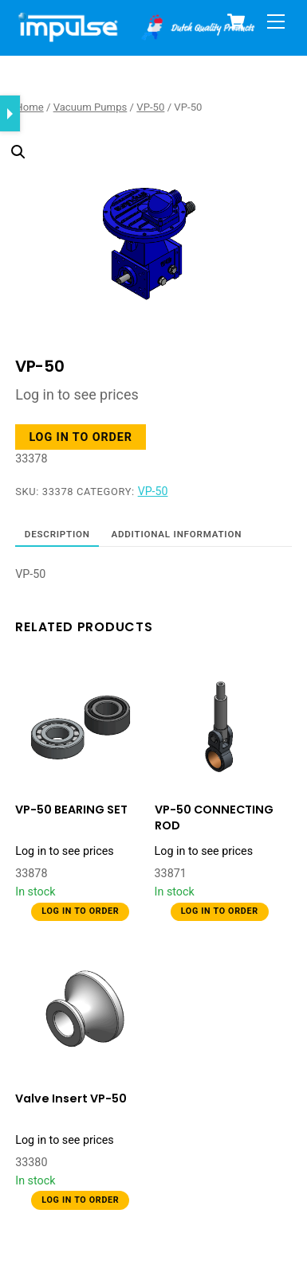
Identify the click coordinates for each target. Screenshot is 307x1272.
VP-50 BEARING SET (71, 809)
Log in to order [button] (80, 437)
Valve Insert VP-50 (71, 1098)
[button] (142, 200)
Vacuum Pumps (90, 107)
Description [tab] (57, 534)
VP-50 (150, 107)
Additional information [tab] (176, 534)
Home (29, 107)
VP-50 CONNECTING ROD (214, 817)
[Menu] (276, 21)
